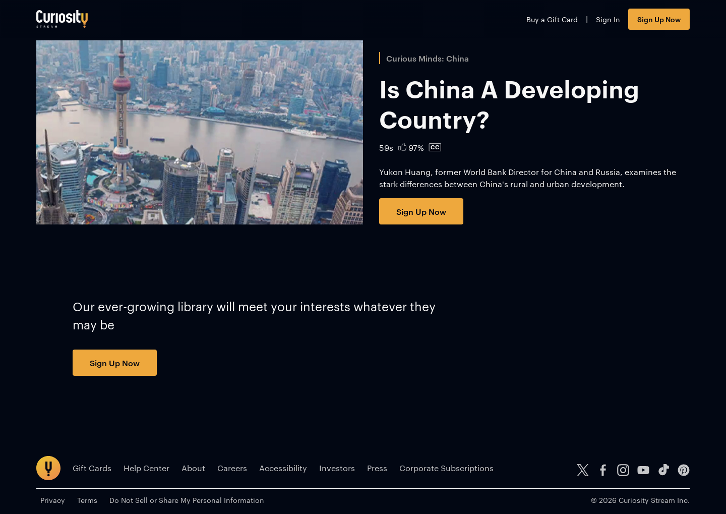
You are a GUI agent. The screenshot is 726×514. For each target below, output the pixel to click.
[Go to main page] (62, 19)
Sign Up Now (659, 19)
